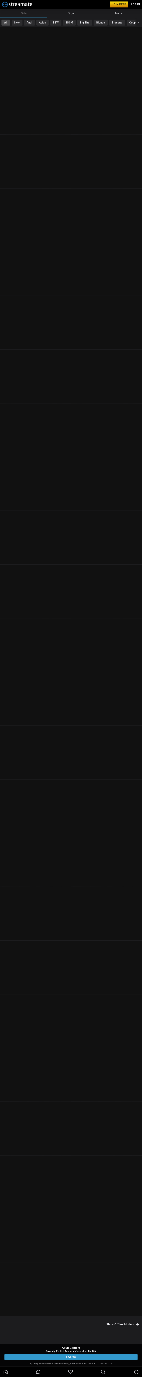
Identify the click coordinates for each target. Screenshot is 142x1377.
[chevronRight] (138, 22)
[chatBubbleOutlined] (38, 1372)
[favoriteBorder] (70, 1372)
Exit (110, 1363)
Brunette (117, 22)
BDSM (69, 22)
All (5, 22)
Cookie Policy (63, 1363)
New (17, 22)
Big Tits (84, 22)
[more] (136, 1372)
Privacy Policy (76, 1363)
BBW (56, 22)
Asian (42, 22)
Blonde (100, 22)
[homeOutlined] (6, 1372)
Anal (29, 22)
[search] (103, 1372)
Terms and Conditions (97, 1363)
